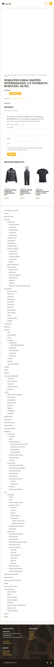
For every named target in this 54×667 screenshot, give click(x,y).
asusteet (6, 213)
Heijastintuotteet (12, 237)
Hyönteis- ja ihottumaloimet (14, 394)
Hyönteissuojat (11, 243)
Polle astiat (10, 389)
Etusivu (31, 631)
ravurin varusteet (8, 577)
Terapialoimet (11, 410)
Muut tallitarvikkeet (12, 599)
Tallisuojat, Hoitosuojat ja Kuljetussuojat (19, 285)
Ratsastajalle (10, 434)
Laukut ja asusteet (12, 381)
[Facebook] (47, 662)
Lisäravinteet (10, 304)
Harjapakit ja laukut (14, 224)
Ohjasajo (11, 261)
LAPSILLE (6, 373)
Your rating (10, 124)
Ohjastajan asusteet (9, 422)
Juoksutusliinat (13, 251)
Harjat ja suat (12, 227)
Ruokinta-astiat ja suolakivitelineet (16, 605)
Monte (11, 499)
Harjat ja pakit (11, 222)
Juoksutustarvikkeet (14, 256)
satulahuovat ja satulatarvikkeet (12, 580)
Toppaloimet (10, 413)
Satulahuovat (14, 484)
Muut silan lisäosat (16, 555)
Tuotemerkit (32, 637)
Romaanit (13, 481)
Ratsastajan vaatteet (9, 428)
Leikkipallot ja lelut (12, 246)
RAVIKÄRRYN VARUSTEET (11, 574)
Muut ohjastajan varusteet (16, 502)
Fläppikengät (12, 347)
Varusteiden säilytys (12, 610)
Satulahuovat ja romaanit (15, 478)
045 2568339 (6, 641)
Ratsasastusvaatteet (14, 441)
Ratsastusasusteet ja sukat (18, 446)
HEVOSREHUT (8, 288)
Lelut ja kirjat (10, 383)
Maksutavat (6, 652)
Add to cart (15, 93)
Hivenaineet (10, 296)
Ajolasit (11, 497)
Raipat (10, 439)
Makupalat (10, 307)
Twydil (9, 315)
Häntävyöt (13, 552)
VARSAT (6, 616)
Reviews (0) (7, 103)
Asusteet (13, 510)
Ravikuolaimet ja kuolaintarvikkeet (18, 542)
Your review (10, 127)
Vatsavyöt (13, 563)
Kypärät (6, 370)
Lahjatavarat (10, 378)
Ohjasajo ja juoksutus (13, 248)
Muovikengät (12, 353)
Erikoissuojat (12, 272)
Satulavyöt (12, 486)
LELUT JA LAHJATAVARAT (11, 376)
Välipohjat (10, 361)
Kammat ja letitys (13, 229)
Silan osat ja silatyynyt (15, 547)
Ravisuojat (12, 280)
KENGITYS (7, 329)
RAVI (5, 492)
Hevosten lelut (8, 323)
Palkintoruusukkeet (12, 386)
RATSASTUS (7, 431)
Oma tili (31, 639)
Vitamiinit (9, 320)
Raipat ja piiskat (8, 425)
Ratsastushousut (15, 449)
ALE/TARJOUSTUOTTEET (11, 210)
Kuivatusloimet (11, 397)
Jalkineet (13, 513)
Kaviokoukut (12, 232)
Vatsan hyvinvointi (12, 318)
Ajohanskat (14, 507)
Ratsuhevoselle (11, 463)
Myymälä (31, 635)
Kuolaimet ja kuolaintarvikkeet (17, 468)
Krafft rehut (10, 302)
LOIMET (6, 392)
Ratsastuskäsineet (15, 452)
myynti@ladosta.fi (7, 643)
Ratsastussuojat (13, 277)
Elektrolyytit (10, 293)
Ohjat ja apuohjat (13, 473)
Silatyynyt (13, 560)
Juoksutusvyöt (13, 259)
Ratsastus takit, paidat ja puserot (19, 444)
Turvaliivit (11, 460)
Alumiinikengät (13, 342)
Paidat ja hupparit (15, 515)
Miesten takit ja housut (18, 520)
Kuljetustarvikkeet (12, 597)
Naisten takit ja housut (18, 523)
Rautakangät (12, 355)
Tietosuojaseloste (7, 654)
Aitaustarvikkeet (11, 591)
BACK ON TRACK (9, 216)
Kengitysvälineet (11, 335)
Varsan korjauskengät (13, 364)
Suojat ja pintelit (11, 267)
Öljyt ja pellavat (11, 312)
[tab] (7, 103)
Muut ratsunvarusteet (15, 470)
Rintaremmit (14, 557)
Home (5, 75)
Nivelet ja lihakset (12, 310)
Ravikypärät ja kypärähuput (16, 526)
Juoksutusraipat (13, 253)
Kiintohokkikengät (14, 350)
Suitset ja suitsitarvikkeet (15, 489)
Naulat (9, 337)
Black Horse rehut (12, 291)
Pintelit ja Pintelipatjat (15, 275)
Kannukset (7, 326)
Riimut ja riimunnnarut (13, 264)
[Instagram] (51, 662)
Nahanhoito (10, 602)
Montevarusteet (13, 536)
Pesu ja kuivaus (13, 235)
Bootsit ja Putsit (13, 269)
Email (8, 143)
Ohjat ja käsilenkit (13, 539)
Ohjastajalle (10, 494)
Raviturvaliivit (12, 528)
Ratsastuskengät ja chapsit (16, 455)
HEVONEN (7, 219)
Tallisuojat (11, 283)
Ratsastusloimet (11, 402)
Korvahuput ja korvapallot (16, 533)
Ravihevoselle (11, 531)
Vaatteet (6, 613)
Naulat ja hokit (8, 419)
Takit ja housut (14, 518)
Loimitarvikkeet (11, 400)
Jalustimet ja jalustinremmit (16, 465)
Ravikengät (10, 340)
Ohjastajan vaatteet (14, 505)
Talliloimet (10, 408)
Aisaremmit (14, 549)
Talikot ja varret (11, 608)
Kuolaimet (6, 367)
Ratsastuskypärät (13, 457)
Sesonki (6, 583)
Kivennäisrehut (11, 299)
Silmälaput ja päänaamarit (15, 568)
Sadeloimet (10, 405)
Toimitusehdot (6, 651)
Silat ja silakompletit (14, 565)
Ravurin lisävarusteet (14, 544)
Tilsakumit (10, 358)
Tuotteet (31, 633)
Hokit (8, 332)
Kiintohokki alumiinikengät (17, 345)
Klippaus (9, 594)
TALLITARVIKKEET (9, 589)
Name (9, 138)
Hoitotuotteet (11, 240)
